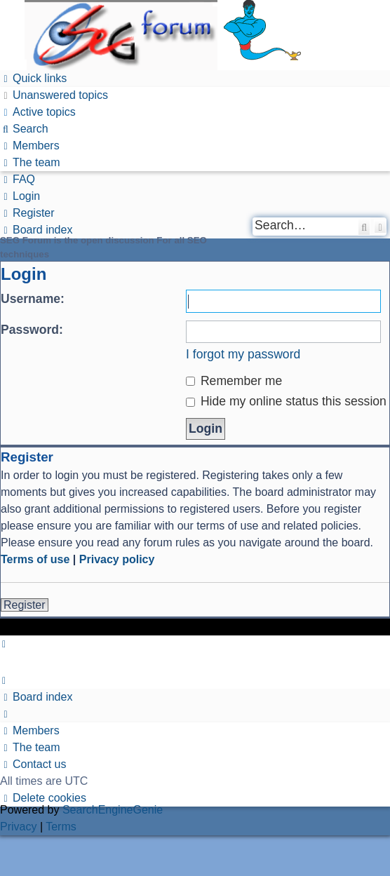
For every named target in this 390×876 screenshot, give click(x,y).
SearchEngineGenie (112, 810)
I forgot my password (243, 354)
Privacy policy (117, 559)
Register (25, 605)
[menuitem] (54, 95)
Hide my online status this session (286, 401)
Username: (33, 299)
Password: (32, 330)
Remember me (234, 381)
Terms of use (35, 559)
